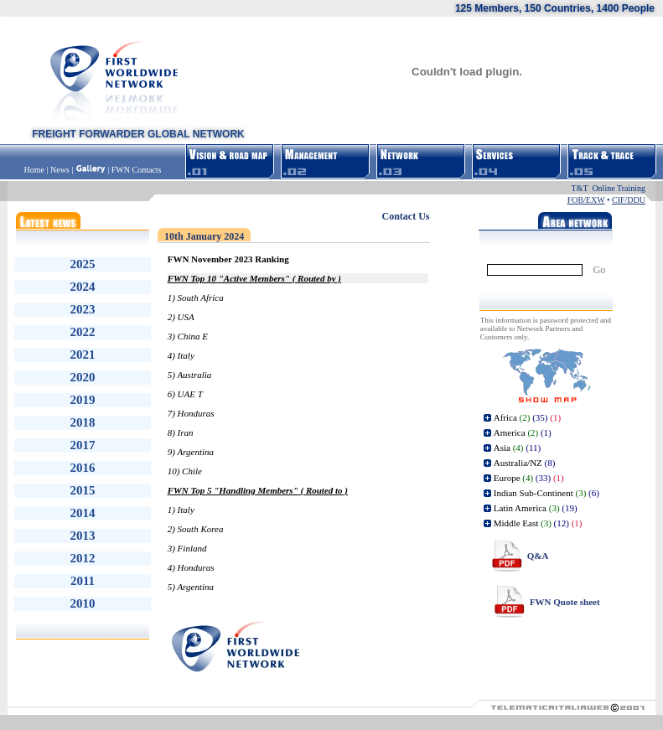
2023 (83, 309)
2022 (83, 332)
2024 (83, 286)
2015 (83, 490)
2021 (83, 354)
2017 (83, 445)
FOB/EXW (586, 200)
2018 (83, 422)
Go (599, 270)
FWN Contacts (136, 169)
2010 (83, 603)
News (60, 169)
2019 (83, 399)
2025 (83, 264)
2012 (83, 558)
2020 (83, 377)
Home (35, 169)
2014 (83, 513)
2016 (83, 467)
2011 (82, 581)
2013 (83, 535)
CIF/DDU (628, 200)
